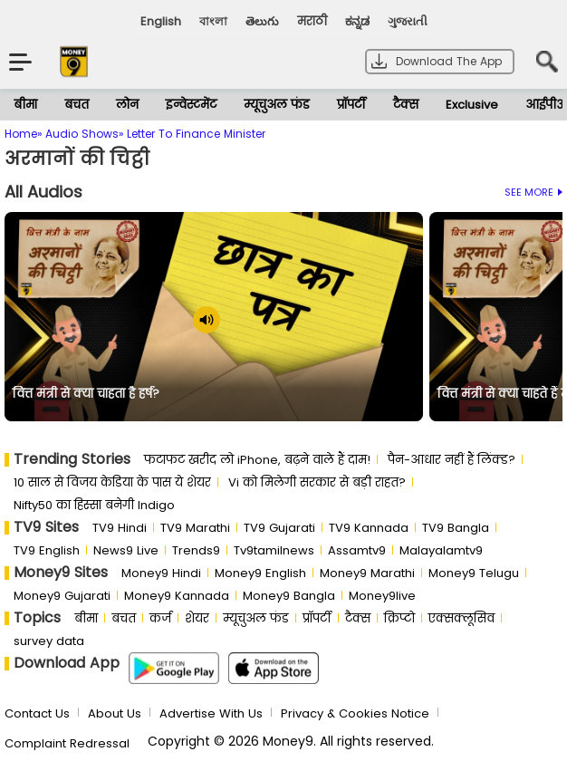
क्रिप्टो (399, 618)
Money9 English (260, 573)
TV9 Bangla (455, 527)
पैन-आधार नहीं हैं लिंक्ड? (451, 459)
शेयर (197, 618)
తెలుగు (262, 21)
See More (533, 192)
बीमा (25, 104)
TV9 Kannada (368, 527)
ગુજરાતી (408, 21)
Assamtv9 (357, 550)
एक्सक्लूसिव (461, 618)
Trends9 (196, 550)
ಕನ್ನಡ (357, 21)
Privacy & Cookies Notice (355, 713)
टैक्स (405, 104)
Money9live (382, 595)
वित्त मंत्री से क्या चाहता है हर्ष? (86, 394)
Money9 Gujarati (62, 595)
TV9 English (47, 550)
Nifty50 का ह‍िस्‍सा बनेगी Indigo (94, 505)
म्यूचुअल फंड (277, 104)
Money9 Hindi (161, 573)
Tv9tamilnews (274, 550)
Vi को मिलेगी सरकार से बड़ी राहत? (317, 482)
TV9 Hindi (119, 527)
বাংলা (213, 21)
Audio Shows (82, 133)
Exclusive (472, 104)
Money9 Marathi (367, 573)
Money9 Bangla (289, 595)
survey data (49, 641)
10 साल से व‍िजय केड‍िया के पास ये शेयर (112, 482)
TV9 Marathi (195, 527)
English (160, 21)
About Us (114, 713)
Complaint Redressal (67, 743)
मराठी (312, 21)
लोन (127, 104)
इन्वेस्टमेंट (191, 104)
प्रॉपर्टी (351, 104)
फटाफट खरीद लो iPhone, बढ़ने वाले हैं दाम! (257, 459)
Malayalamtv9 (441, 550)
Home (21, 133)
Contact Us (37, 713)
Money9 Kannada (176, 595)
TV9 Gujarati (279, 527)
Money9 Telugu (473, 573)
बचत (76, 104)
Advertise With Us (211, 713)
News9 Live (126, 550)
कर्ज (160, 618)
